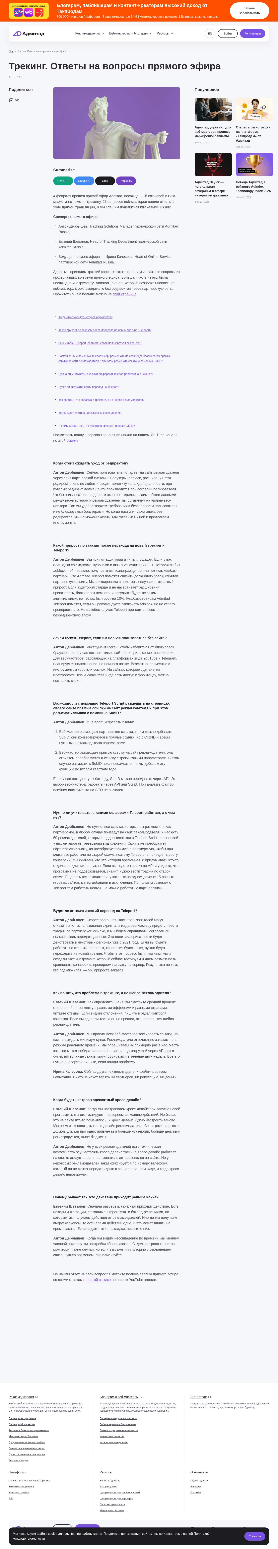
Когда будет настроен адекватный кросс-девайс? (90, 412)
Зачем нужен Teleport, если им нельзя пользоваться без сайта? (99, 343)
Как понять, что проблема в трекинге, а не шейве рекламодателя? (101, 399)
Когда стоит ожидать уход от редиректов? (85, 317)
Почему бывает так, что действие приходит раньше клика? (96, 425)
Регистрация (252, 33)
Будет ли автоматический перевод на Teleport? (88, 386)
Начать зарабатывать (249, 11)
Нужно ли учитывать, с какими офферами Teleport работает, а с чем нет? (105, 374)
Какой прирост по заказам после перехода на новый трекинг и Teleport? (104, 330)
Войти (228, 33)
